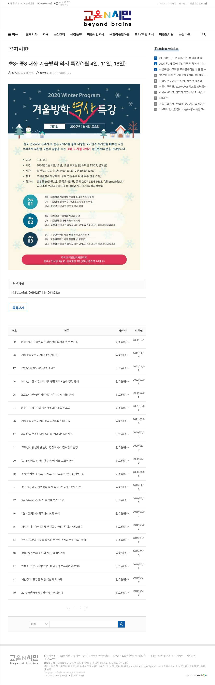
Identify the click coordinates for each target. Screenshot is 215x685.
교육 (45, 34)
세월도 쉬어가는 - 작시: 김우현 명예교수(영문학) (183, 81)
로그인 (204, 3)
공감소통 (184, 34)
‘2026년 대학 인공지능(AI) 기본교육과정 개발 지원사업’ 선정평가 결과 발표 (183, 75)
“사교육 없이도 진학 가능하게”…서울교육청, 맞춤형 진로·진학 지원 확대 (183, 109)
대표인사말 (64, 655)
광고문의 (183, 3)
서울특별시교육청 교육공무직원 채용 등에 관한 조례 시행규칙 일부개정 (183, 69)
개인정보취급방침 (100, 655)
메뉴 (15, 34)
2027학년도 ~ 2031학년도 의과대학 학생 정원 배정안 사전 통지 (183, 58)
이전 (68, 608)
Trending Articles (166, 48)
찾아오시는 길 (80, 655)
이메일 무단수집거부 (160, 655)
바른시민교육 (95, 34)
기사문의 (172, 3)
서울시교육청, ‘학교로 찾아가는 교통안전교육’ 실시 (183, 104)
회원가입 (194, 3)
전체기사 (31, 34)
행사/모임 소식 (144, 34)
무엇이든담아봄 (119, 34)
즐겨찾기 (30, 3)
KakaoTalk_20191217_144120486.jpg (36, 292)
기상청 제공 (63, 4)
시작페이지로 (16, 3)
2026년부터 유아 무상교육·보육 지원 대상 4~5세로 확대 (183, 63)
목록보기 (18, 308)
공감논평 (76, 34)
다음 (86, 608)
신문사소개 (49, 655)
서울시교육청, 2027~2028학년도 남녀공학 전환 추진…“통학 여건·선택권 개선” (183, 86)
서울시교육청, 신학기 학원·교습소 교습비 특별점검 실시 (183, 92)
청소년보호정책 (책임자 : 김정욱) (129, 655)
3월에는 (163, 98)
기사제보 (161, 3)
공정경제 (59, 34)
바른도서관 (166, 34)
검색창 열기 (203, 34)
